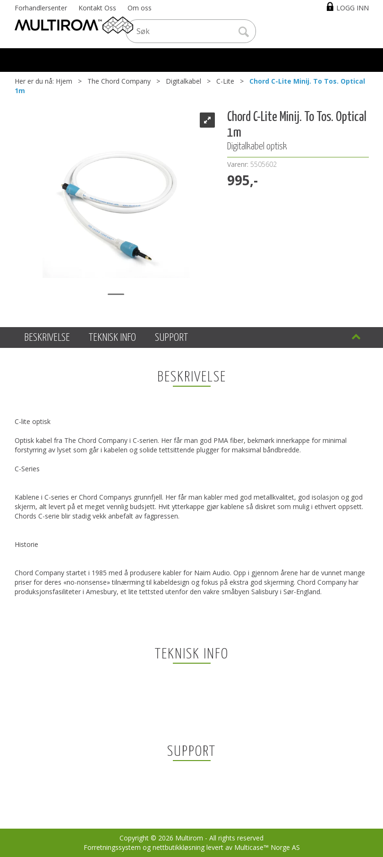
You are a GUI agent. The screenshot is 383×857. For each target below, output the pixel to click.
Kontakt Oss (97, 7)
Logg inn (352, 7)
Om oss (140, 7)
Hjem (64, 81)
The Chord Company (119, 81)
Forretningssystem (112, 847)
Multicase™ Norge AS (267, 847)
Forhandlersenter (41, 7)
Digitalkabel (183, 81)
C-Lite (225, 81)
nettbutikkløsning (178, 847)
